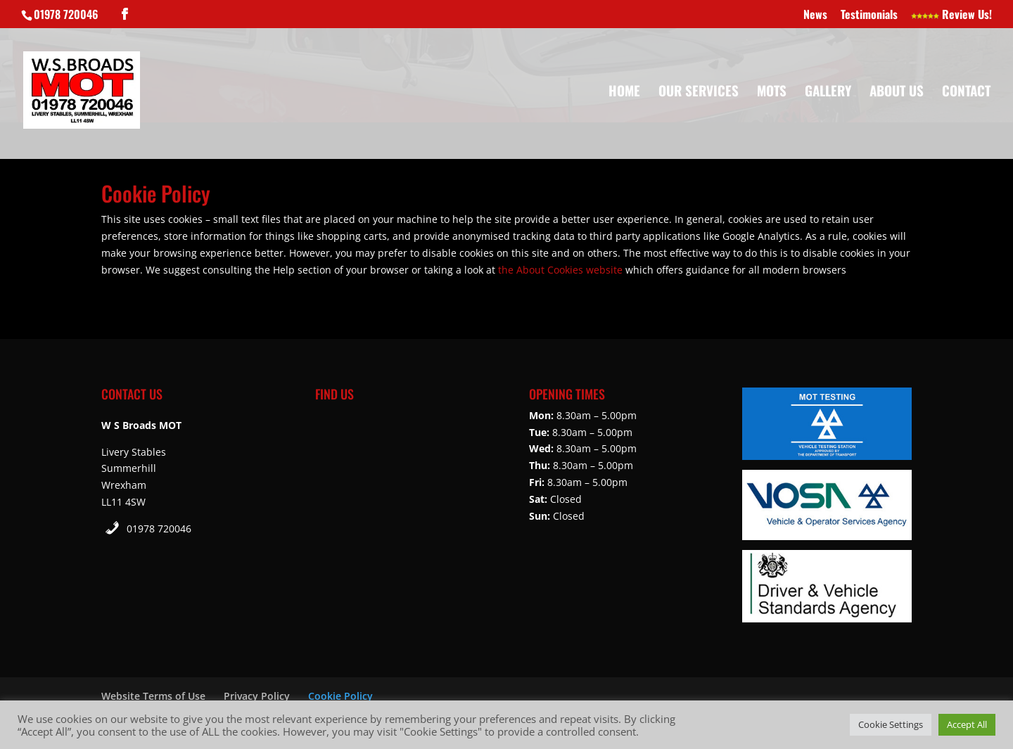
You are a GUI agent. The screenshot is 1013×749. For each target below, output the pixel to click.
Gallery (828, 92)
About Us (896, 92)
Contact (966, 92)
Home (624, 92)
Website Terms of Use (153, 696)
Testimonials (869, 15)
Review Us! (951, 15)
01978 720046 (159, 528)
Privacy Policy (257, 696)
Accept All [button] (967, 724)
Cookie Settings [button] (890, 724)
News (815, 15)
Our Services (698, 92)
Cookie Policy (340, 696)
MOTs (771, 92)
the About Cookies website (560, 269)
